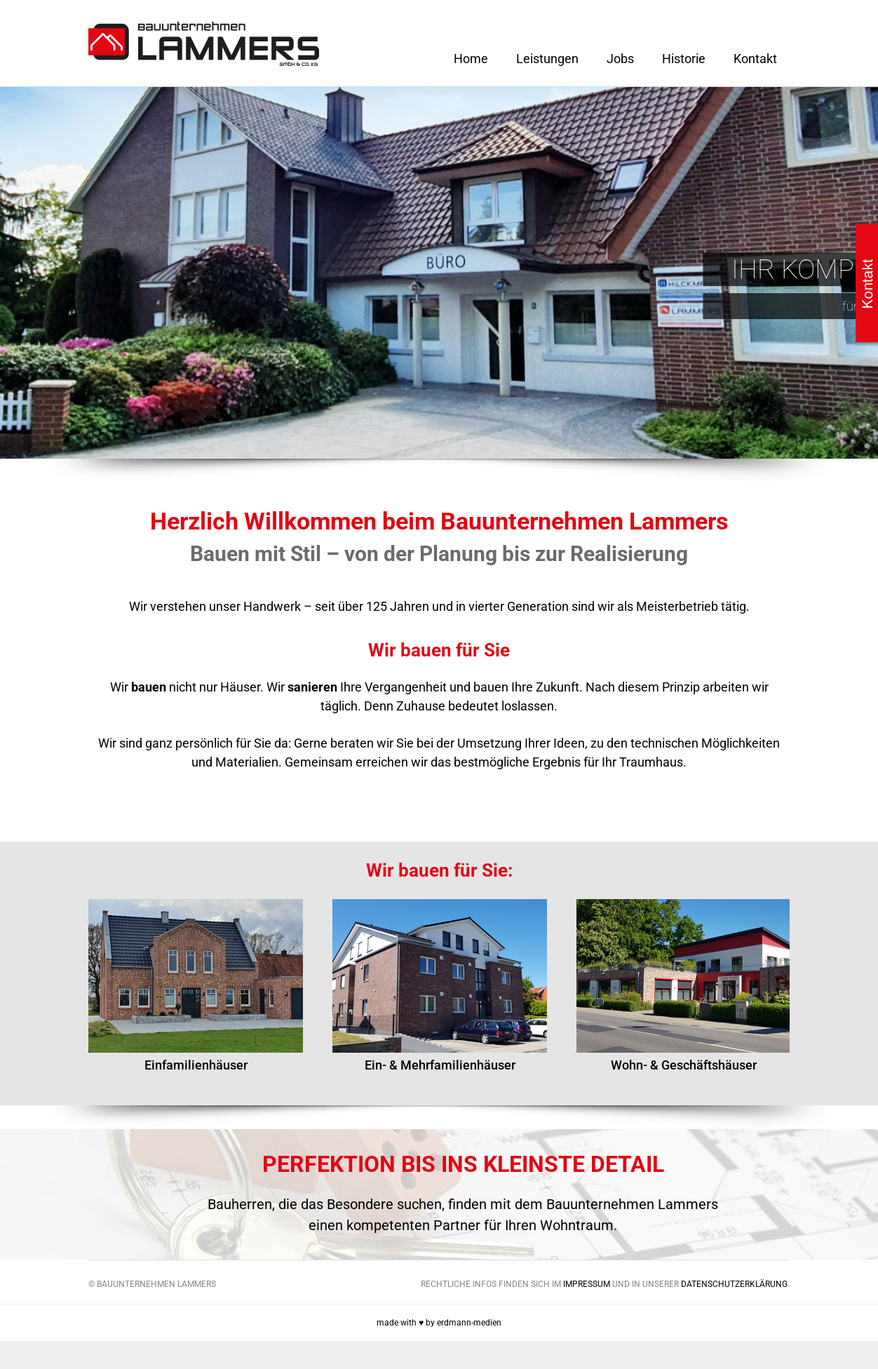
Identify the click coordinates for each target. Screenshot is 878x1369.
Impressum (586, 1284)
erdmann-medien (469, 1323)
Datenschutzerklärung (734, 1284)
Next (812, 967)
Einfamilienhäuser (196, 1065)
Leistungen (547, 58)
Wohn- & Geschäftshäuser (684, 1065)
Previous (65, 967)
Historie (683, 58)
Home (471, 58)
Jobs (620, 58)
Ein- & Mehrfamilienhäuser (440, 1065)
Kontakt (755, 58)
